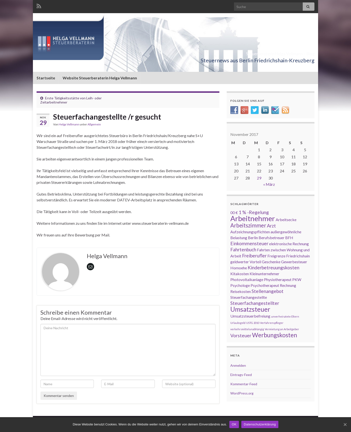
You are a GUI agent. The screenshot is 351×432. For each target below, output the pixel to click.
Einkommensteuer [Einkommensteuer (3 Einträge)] (249, 243)
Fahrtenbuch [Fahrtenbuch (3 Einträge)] (243, 249)
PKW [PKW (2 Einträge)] (296, 279)
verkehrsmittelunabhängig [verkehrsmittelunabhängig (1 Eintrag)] (247, 329)
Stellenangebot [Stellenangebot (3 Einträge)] (267, 291)
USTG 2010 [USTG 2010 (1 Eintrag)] (252, 322)
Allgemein (94, 124)
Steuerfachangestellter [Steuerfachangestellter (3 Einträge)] (254, 303)
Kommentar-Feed (243, 384)
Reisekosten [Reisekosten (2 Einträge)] (240, 291)
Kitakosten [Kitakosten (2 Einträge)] (239, 273)
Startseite (46, 77)
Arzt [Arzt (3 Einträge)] (271, 225)
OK (234, 424)
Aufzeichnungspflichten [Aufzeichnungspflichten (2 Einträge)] (250, 231)
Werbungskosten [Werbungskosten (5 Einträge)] (274, 334)
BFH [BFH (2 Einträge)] (289, 237)
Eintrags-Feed (241, 375)
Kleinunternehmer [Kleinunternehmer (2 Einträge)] (264, 273)
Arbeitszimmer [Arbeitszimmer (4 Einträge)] (248, 225)
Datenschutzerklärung (260, 424)
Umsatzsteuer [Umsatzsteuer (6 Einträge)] (250, 309)
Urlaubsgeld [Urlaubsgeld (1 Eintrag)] (237, 322)
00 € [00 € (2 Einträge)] (234, 212)
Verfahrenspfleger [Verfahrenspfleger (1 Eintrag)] (271, 322)
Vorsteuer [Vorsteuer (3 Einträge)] (240, 335)
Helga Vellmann (69, 124)
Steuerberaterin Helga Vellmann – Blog (253, 52)
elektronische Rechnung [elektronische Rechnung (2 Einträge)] (289, 243)
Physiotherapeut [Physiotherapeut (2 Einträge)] (278, 279)
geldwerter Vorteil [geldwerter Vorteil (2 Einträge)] (245, 261)
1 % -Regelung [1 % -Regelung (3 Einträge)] (254, 212)
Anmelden (238, 365)
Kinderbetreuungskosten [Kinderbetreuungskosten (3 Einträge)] (273, 267)
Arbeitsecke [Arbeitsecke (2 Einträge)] (286, 219)
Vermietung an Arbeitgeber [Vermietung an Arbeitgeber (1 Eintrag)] (282, 329)
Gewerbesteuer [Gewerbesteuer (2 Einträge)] (294, 261)
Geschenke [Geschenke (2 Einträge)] (271, 261)
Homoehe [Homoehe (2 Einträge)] (238, 267)
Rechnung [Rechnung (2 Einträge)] (288, 285)
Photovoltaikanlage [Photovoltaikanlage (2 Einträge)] (246, 279)
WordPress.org (242, 393)
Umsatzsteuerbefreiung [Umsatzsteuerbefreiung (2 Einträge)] (250, 316)
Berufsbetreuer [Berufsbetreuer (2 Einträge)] (271, 237)
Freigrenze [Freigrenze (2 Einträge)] (276, 256)
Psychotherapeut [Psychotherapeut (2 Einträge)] (265, 285)
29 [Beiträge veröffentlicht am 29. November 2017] (259, 178)
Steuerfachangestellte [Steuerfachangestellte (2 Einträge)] (248, 297)
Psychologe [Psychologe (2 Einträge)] (240, 285)
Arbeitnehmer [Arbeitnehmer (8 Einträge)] (252, 218)
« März (269, 184)
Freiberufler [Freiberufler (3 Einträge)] (254, 255)
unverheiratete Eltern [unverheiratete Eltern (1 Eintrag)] (285, 316)
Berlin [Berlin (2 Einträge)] (253, 237)
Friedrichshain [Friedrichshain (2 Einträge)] (298, 256)
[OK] (344, 424)
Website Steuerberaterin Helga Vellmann (100, 77)
